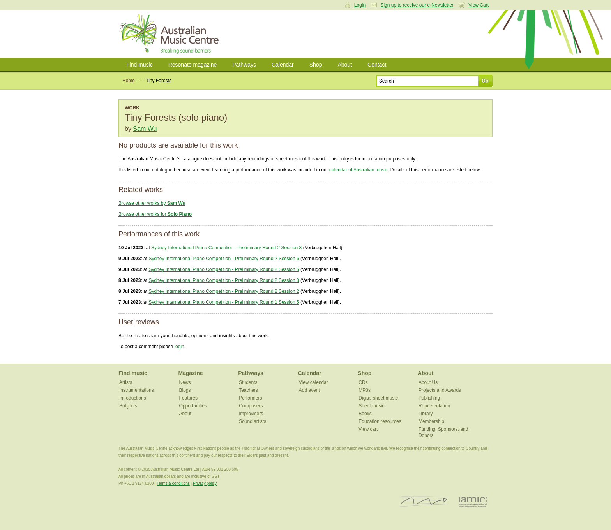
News (185, 382)
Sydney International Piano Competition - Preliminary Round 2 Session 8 (226, 247)
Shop (315, 65)
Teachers (248, 390)
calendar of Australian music (358, 170)
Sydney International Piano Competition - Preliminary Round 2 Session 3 (223, 280)
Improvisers (251, 413)
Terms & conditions (173, 483)
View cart (368, 429)
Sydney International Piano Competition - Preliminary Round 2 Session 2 (223, 291)
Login (360, 5)
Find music (139, 65)
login (179, 346)
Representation (434, 406)
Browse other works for (155, 214)
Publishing (429, 398)
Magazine (190, 373)
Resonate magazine (192, 65)
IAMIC (473, 502)
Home (128, 80)
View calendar (313, 382)
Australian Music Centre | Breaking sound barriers (170, 34)
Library (426, 413)
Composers (251, 406)
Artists (125, 382)
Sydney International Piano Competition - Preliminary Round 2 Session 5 (223, 269)
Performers (250, 398)
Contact (376, 65)
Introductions (132, 398)
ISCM (423, 502)
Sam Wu (145, 128)
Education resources (379, 421)
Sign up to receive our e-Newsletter (416, 5)
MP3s (364, 390)
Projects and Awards (440, 390)
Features (188, 398)
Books (364, 413)
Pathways (244, 65)
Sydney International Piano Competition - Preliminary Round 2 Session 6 (223, 258)
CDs (362, 382)
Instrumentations (136, 390)
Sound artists (252, 421)
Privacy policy (205, 483)
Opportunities (193, 406)
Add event (309, 390)
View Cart (478, 5)
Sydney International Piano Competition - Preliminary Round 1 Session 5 (223, 302)
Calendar (283, 65)
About (344, 65)
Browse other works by (151, 203)
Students (248, 382)
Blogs (185, 390)
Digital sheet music (378, 398)
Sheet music (371, 406)
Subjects (128, 406)
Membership (431, 421)
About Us (428, 382)
